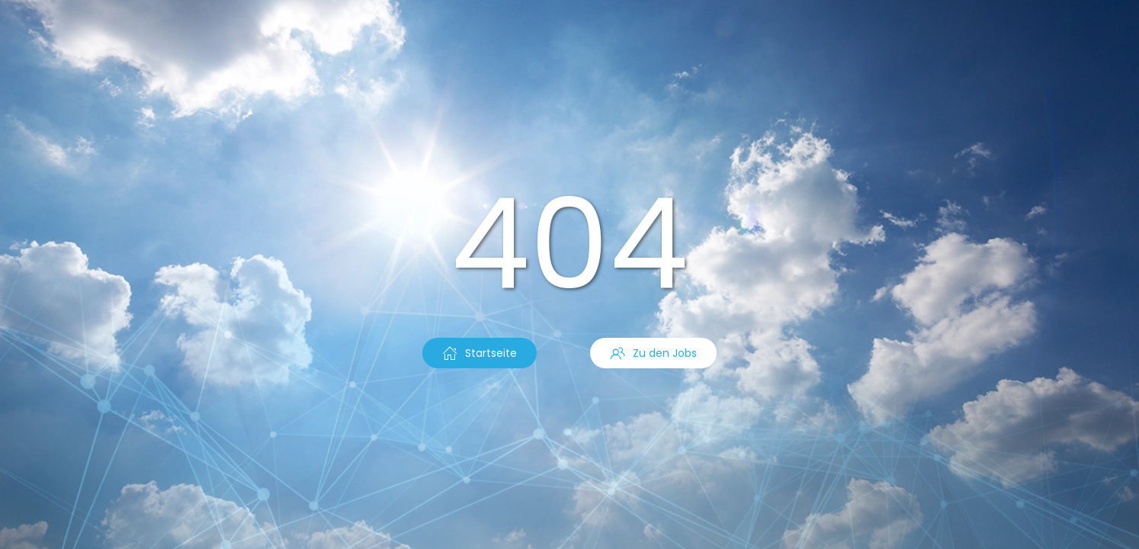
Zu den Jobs (653, 353)
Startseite (479, 353)
